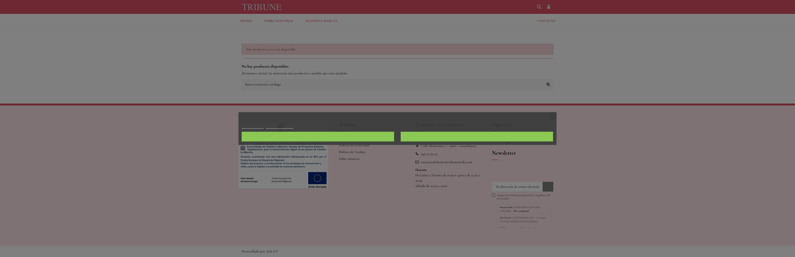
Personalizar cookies (279, 126)
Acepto (477, 137)
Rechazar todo (317, 137)
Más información (253, 126)
